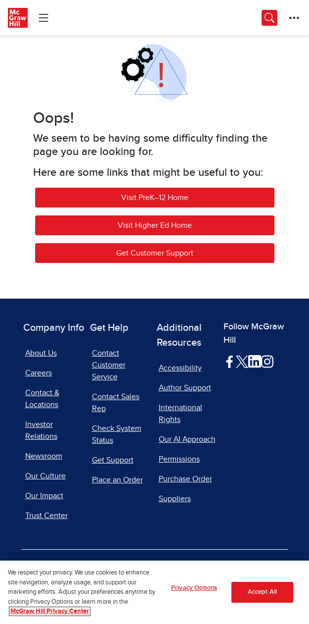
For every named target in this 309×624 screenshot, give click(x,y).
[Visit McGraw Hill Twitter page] (242, 361)
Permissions (179, 459)
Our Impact (44, 496)
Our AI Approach (187, 439)
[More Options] (294, 18)
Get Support (112, 460)
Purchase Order (185, 479)
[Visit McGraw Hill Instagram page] (267, 361)
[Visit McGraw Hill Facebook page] (229, 361)
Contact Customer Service (109, 365)
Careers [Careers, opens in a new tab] (38, 373)
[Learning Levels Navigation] (43, 18)
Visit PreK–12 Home (154, 198)
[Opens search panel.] (269, 18)
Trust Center (46, 516)
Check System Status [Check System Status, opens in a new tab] (116, 434)
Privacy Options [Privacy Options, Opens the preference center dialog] (194, 588)
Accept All (262, 592)
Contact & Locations (42, 399)
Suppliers (175, 499)
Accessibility (180, 368)
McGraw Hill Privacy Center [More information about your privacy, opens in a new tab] (49, 612)
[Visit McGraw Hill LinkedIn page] (254, 361)
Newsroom (43, 456)
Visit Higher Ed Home (155, 225)
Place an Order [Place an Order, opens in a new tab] (117, 480)
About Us (41, 353)
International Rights (180, 413)
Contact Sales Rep (115, 403)
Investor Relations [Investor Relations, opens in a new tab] (41, 430)
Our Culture (45, 476)
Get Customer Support (154, 253)
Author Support (185, 388)
